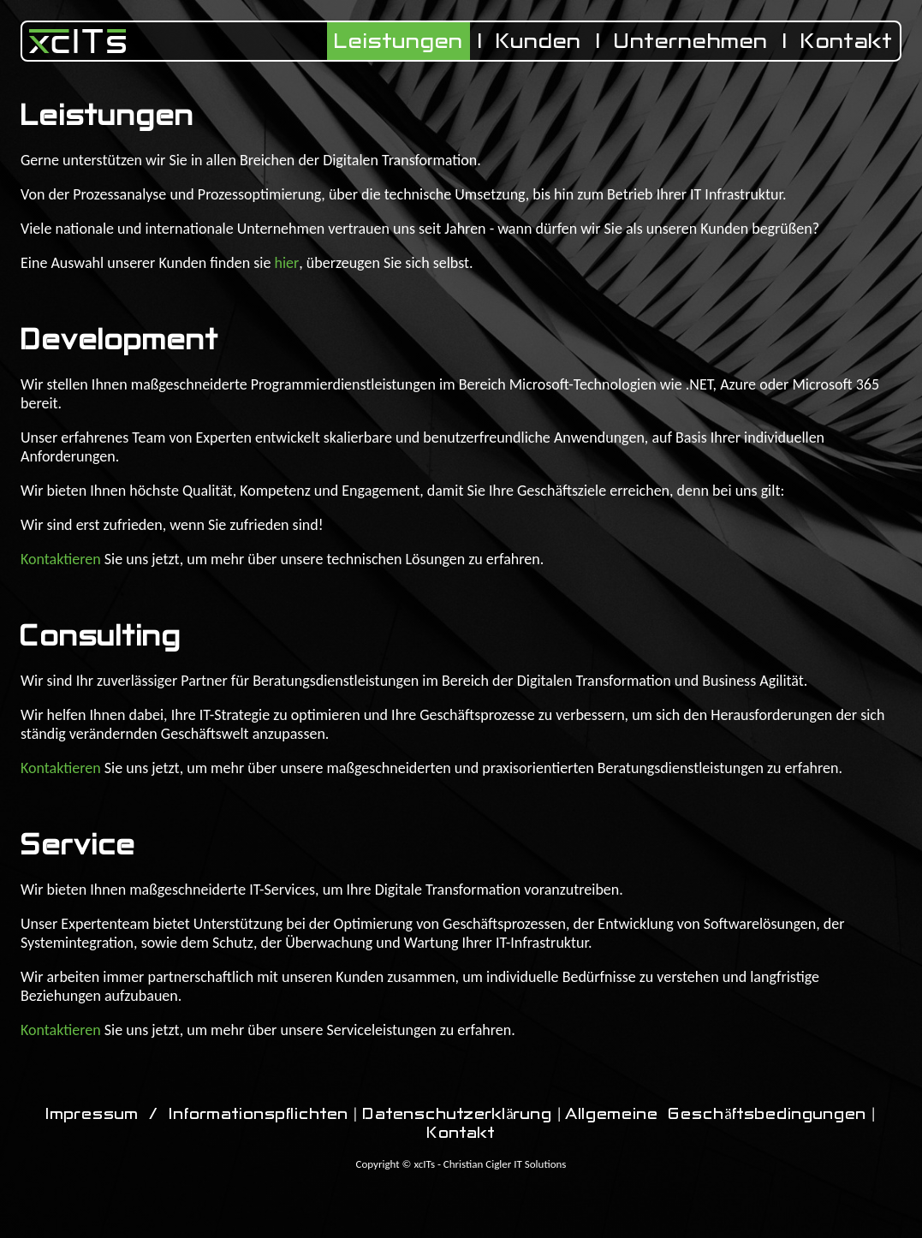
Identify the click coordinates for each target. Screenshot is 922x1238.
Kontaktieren (61, 559)
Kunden (539, 40)
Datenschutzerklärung (457, 1113)
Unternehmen (691, 40)
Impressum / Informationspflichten (196, 1113)
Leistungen (398, 40)
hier (286, 262)
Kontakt (847, 40)
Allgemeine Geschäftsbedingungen (716, 1113)
